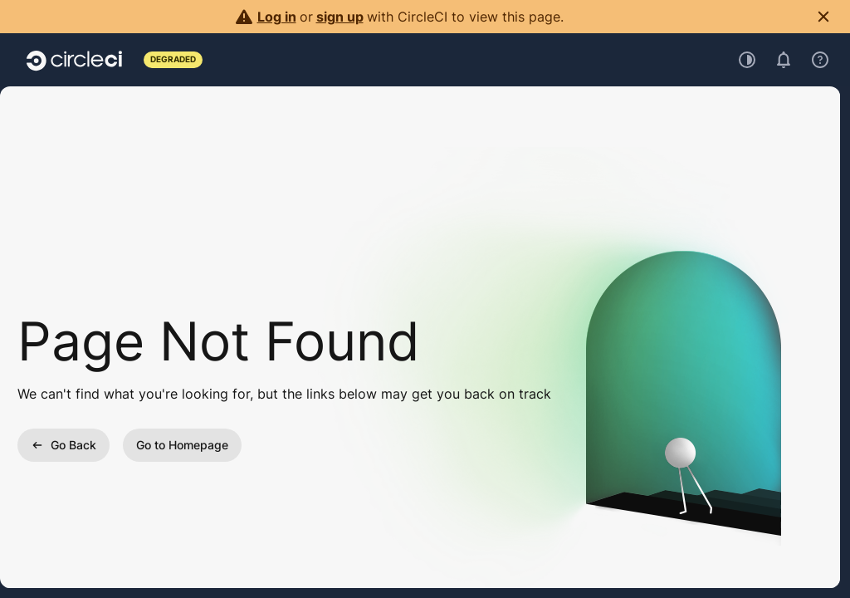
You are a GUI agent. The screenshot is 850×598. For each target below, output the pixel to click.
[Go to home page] (74, 59)
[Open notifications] (783, 59)
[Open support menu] (820, 59)
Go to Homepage (182, 445)
